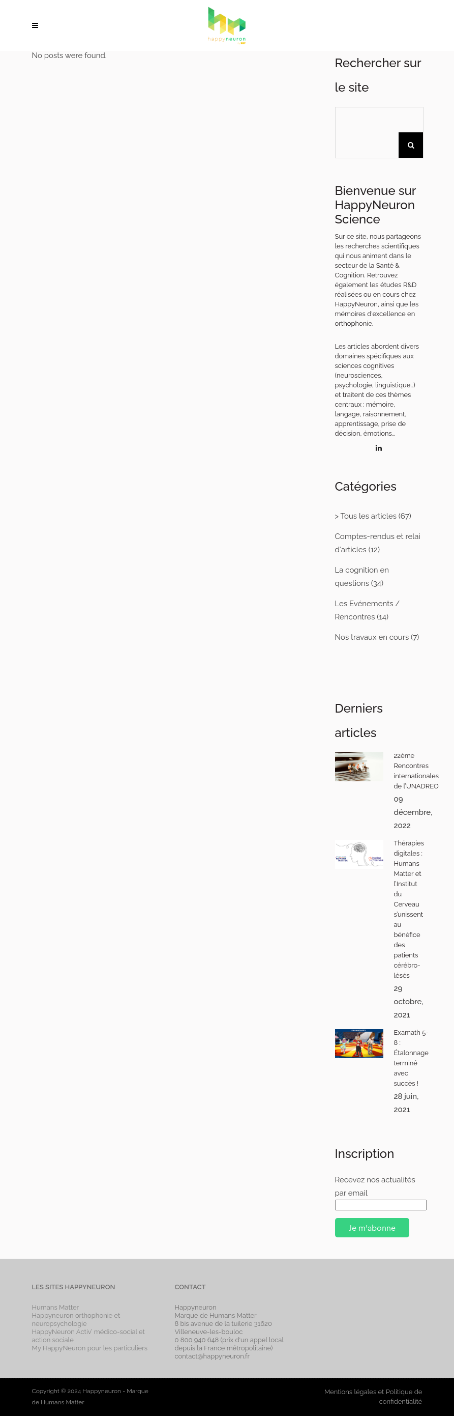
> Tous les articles (366, 516)
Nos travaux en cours (372, 637)
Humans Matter (55, 1307)
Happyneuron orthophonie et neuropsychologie (76, 1319)
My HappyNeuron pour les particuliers (90, 1348)
